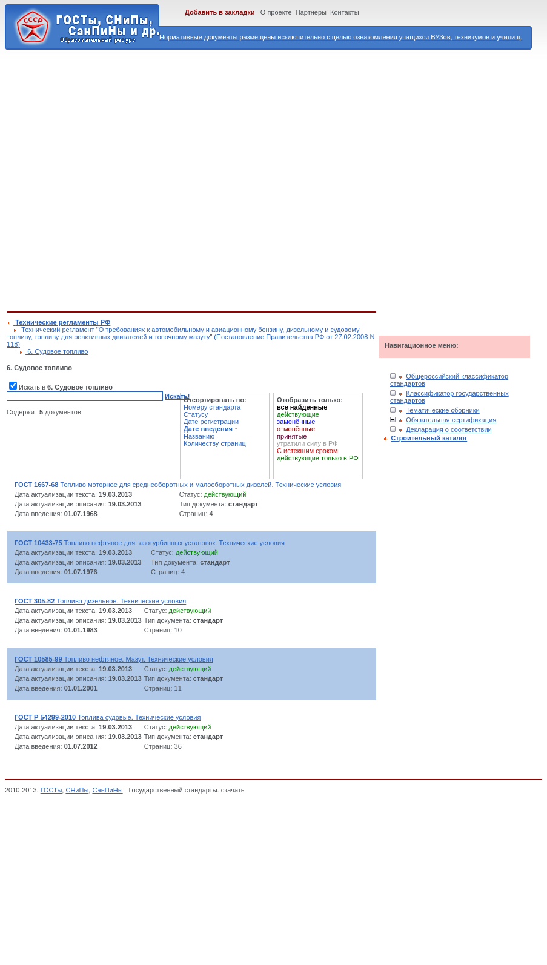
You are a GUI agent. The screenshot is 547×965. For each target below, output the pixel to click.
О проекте (276, 12)
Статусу (196, 414)
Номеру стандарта (212, 407)
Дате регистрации (211, 421)
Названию (199, 436)
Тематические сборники (443, 410)
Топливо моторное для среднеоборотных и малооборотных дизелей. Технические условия (178, 484)
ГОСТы (51, 790)
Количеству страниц (215, 443)
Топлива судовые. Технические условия (108, 717)
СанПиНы (107, 790)
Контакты (344, 12)
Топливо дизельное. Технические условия (100, 601)
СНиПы (76, 790)
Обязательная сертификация (451, 419)
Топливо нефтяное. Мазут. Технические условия (114, 659)
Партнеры (311, 12)
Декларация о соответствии (449, 429)
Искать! (177, 396)
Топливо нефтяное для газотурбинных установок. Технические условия (150, 542)
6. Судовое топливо (56, 351)
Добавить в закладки (220, 12)
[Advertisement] (123, 178)
